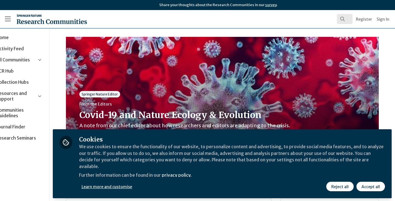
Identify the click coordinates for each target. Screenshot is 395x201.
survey (271, 5)
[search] (345, 19)
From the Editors (106, 104)
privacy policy (199, 175)
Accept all (370, 186)
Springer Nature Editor (110, 94)
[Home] (44, 19)
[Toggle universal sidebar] (8, 19)
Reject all (339, 186)
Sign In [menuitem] (383, 19)
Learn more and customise (129, 186)
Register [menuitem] (364, 19)
